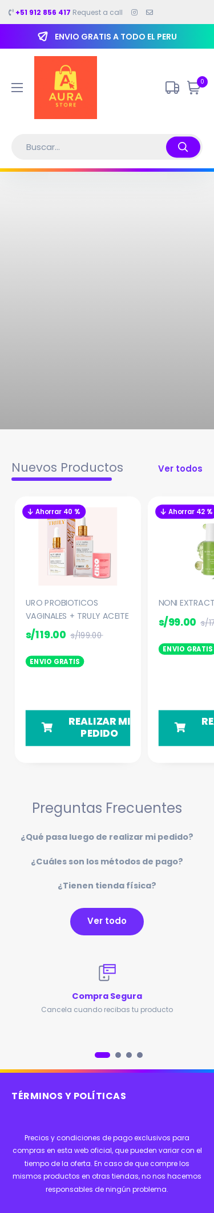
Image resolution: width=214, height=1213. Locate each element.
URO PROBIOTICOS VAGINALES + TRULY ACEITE (77, 609)
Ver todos (180, 469)
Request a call (66, 13)
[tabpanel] (107, 989)
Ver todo (107, 921)
